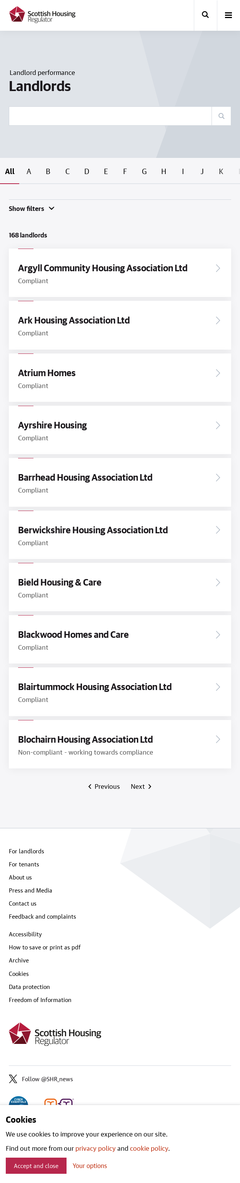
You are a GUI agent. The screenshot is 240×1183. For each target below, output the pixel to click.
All (10, 171)
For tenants (24, 864)
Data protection (29, 986)
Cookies (19, 973)
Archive (19, 960)
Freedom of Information (40, 999)
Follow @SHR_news (41, 1078)
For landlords (26, 851)
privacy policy (95, 1148)
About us (20, 877)
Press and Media (30, 890)
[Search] (221, 116)
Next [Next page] (139, 786)
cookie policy (149, 1148)
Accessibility (25, 934)
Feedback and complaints (42, 916)
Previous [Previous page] (107, 786)
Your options (90, 1165)
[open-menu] (228, 15)
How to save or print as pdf (45, 947)
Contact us (23, 903)
